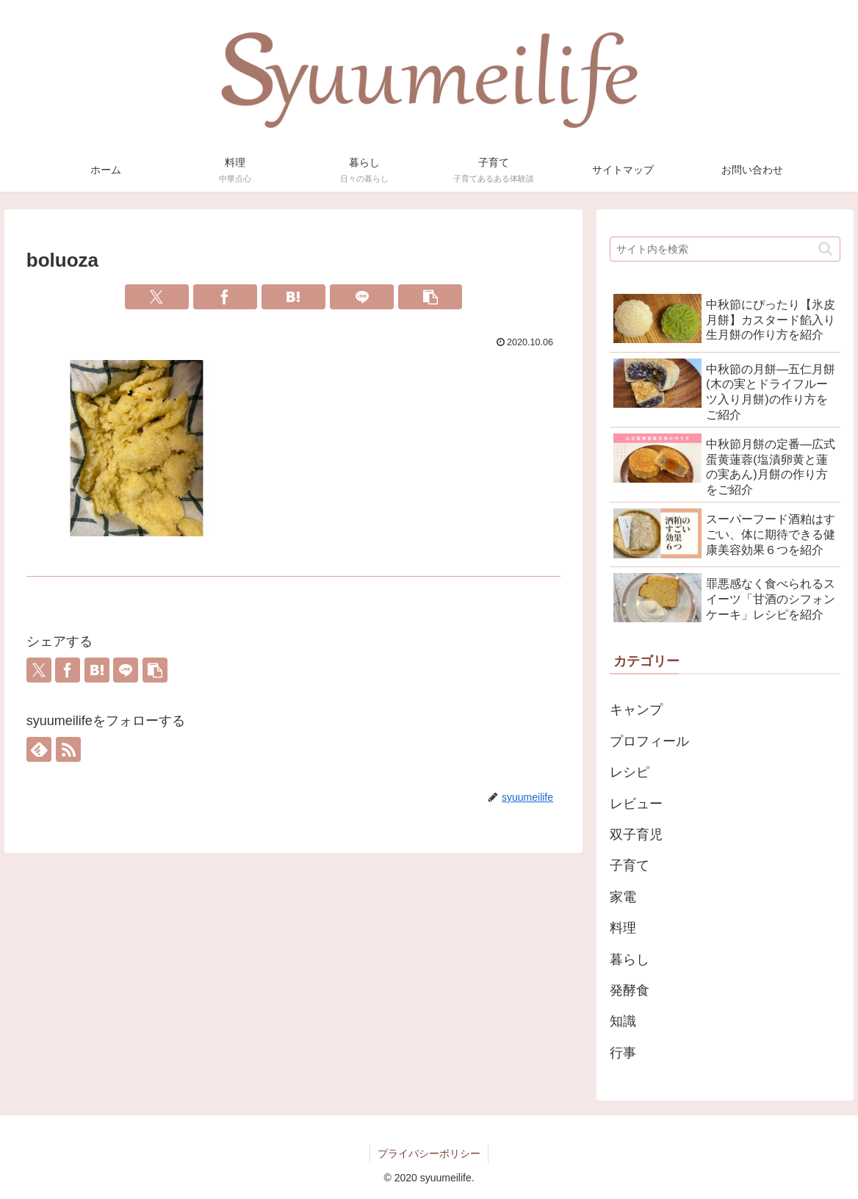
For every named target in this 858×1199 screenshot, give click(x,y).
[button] (430, 296)
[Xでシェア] (157, 296)
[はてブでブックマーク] (293, 296)
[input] (725, 249)
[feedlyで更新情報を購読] (38, 749)
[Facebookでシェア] (225, 296)
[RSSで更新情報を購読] (68, 749)
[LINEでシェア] (362, 296)
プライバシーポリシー (429, 1153)
